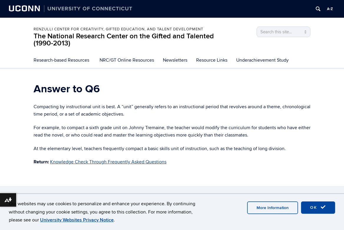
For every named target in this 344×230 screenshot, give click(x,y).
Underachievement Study (262, 60)
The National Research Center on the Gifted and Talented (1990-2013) (124, 39)
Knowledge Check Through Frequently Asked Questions (108, 162)
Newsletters (175, 60)
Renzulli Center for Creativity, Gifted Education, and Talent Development (118, 29)
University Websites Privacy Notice (77, 220)
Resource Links (211, 60)
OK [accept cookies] (318, 207)
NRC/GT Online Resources (127, 60)
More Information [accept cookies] (273, 207)
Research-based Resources (61, 60)
